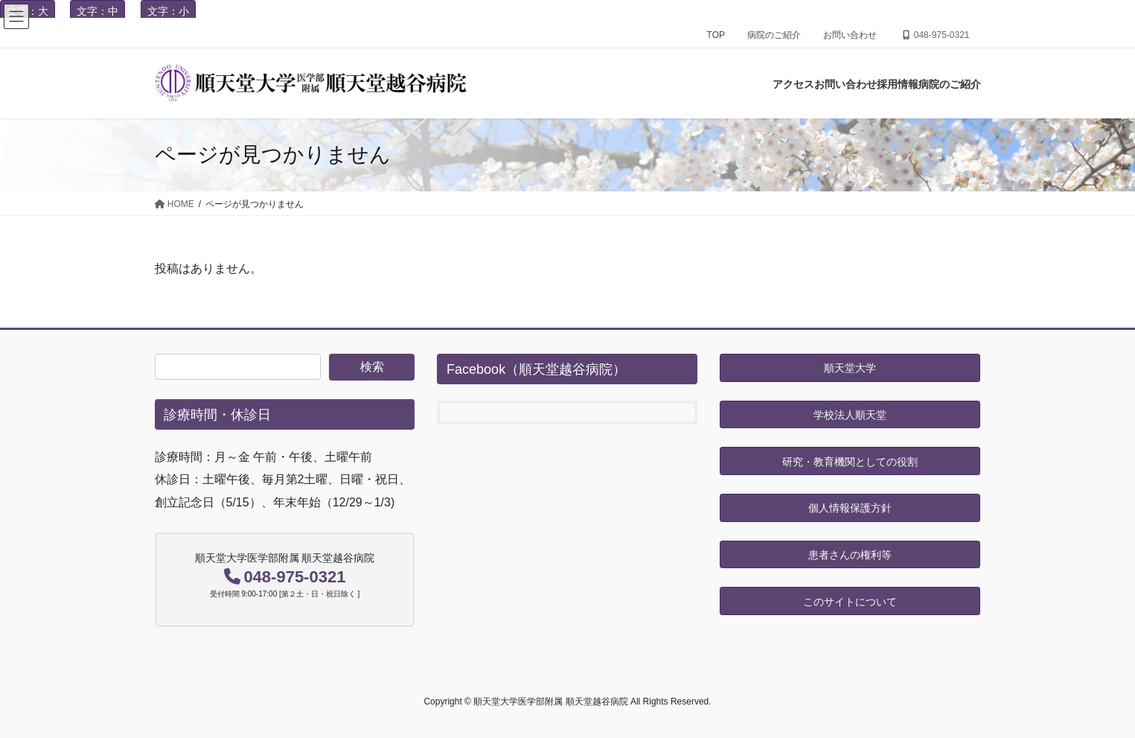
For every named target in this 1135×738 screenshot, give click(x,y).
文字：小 (168, 11)
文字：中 (97, 11)
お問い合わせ (850, 35)
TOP (716, 35)
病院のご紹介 (774, 35)
